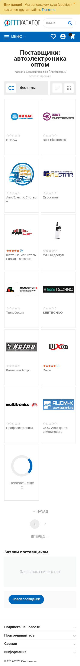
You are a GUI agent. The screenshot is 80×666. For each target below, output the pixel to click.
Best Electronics (54, 139)
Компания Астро (18, 370)
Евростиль (51, 197)
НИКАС (11, 139)
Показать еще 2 (21, 472)
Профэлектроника (19, 428)
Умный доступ (53, 255)
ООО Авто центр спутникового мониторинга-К (55, 431)
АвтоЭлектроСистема (21, 199)
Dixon (47, 370)
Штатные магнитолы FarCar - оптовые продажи (21, 258)
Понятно (48, 10)
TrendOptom (15, 312)
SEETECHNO (53, 312)
